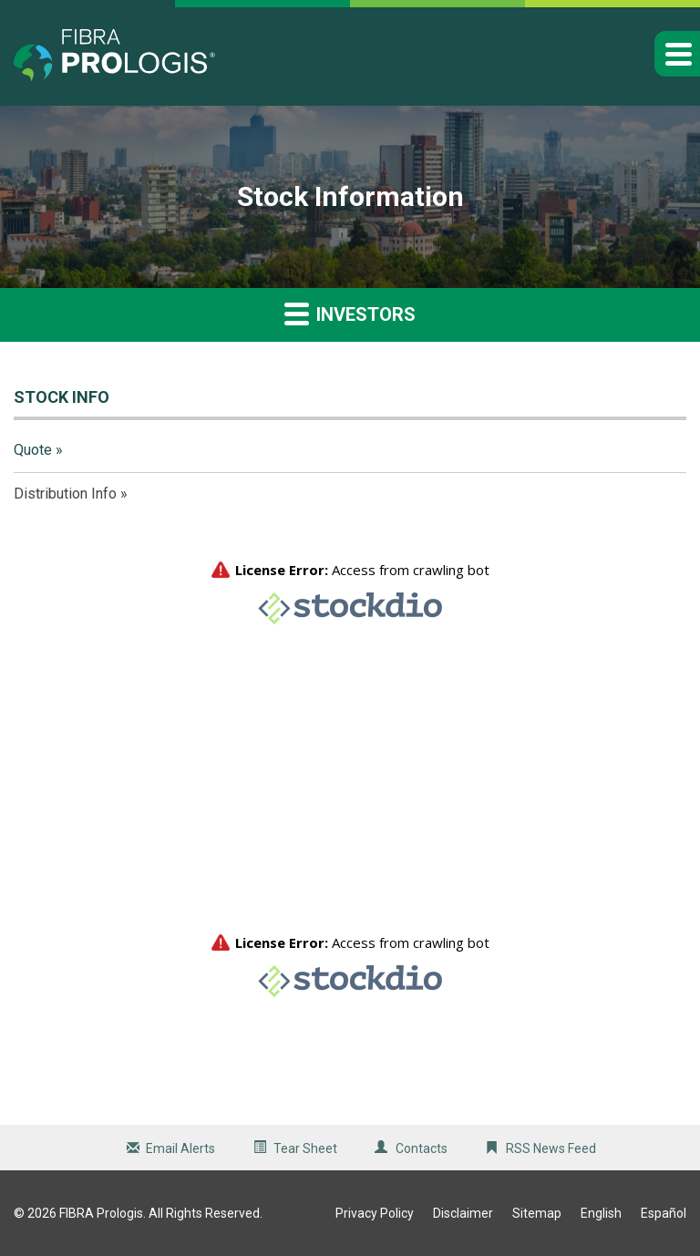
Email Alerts (180, 1148)
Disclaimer (463, 1213)
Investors (350, 313)
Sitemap (536, 1213)
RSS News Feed (551, 1148)
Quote (33, 449)
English (601, 1213)
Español (663, 1213)
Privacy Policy (374, 1213)
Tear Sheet (305, 1148)
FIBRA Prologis (101, 1213)
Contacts (422, 1148)
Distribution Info (65, 493)
